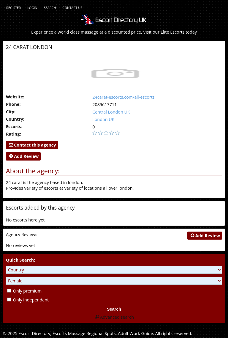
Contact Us (73, 7)
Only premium (24, 291)
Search (50, 7)
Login (32, 7)
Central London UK (111, 112)
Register (13, 7)
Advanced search (114, 317)
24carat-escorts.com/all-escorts (123, 97)
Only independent (28, 300)
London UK (103, 119)
